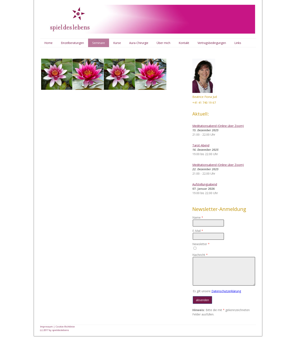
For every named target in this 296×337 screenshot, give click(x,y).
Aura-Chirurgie (138, 43)
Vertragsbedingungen (212, 43)
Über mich (163, 43)
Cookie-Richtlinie (65, 326)
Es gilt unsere (217, 291)
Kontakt (184, 43)
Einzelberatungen (72, 43)
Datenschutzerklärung (226, 291)
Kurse (117, 43)
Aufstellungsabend (204, 184)
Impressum (46, 326)
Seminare (98, 43)
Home (48, 43)
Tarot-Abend (200, 145)
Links (237, 43)
